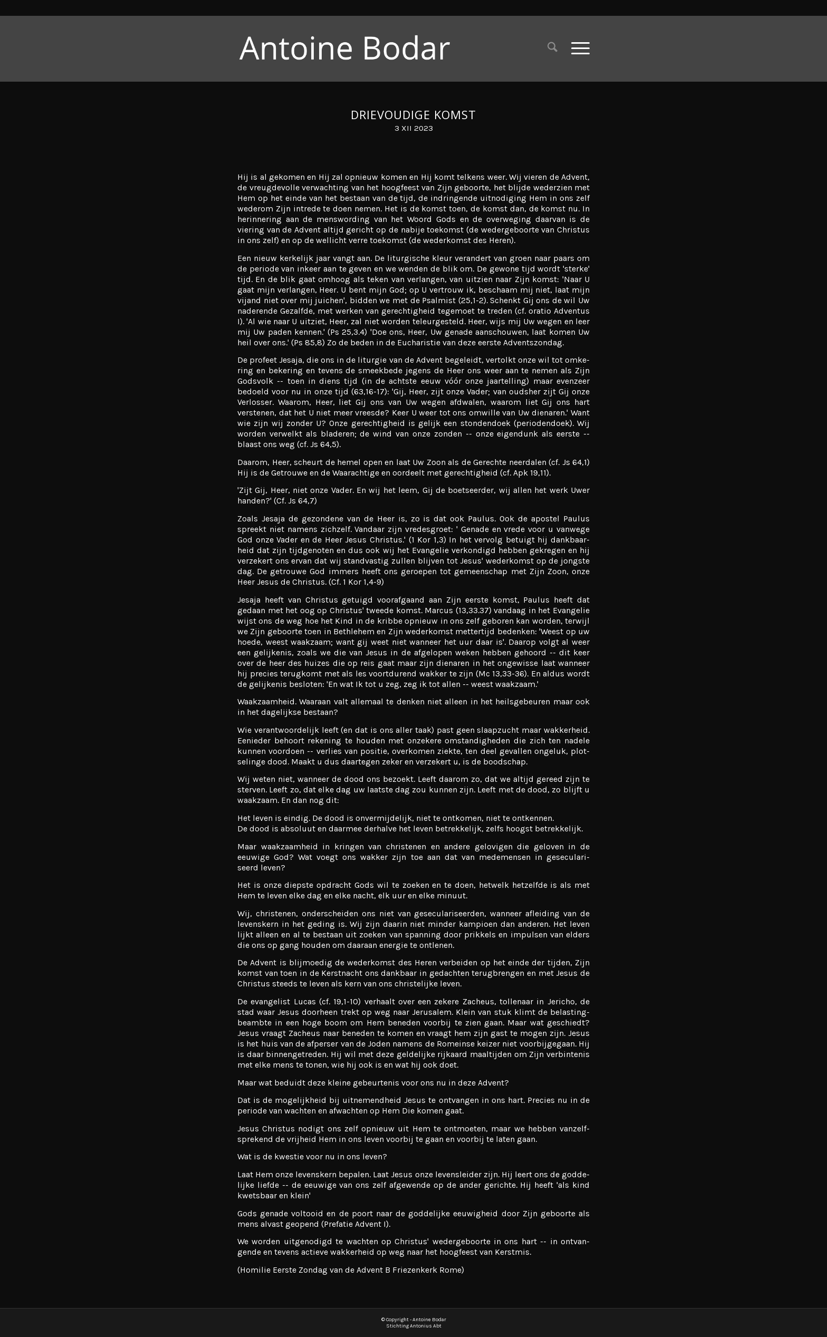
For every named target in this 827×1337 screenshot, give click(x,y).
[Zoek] (552, 48)
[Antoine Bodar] (352, 48)
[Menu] (577, 48)
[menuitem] (552, 48)
